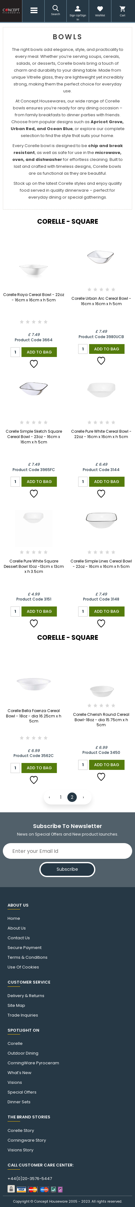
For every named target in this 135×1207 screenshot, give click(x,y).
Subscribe (67, 869)
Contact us (19, 938)
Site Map (16, 1005)
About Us (17, 928)
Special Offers (22, 1092)
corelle (15, 1043)
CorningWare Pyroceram (33, 1063)
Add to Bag (39, 352)
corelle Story (21, 1130)
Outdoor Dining (23, 1053)
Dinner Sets (19, 1102)
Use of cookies (23, 967)
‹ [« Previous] (49, 797)
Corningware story (27, 1140)
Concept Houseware (51, 1201)
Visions (15, 1082)
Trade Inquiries (23, 1015)
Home (14, 918)
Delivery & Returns (26, 996)
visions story (20, 1150)
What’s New (19, 1073)
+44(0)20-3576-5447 (30, 1179)
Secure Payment (25, 948)
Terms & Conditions (28, 957)
